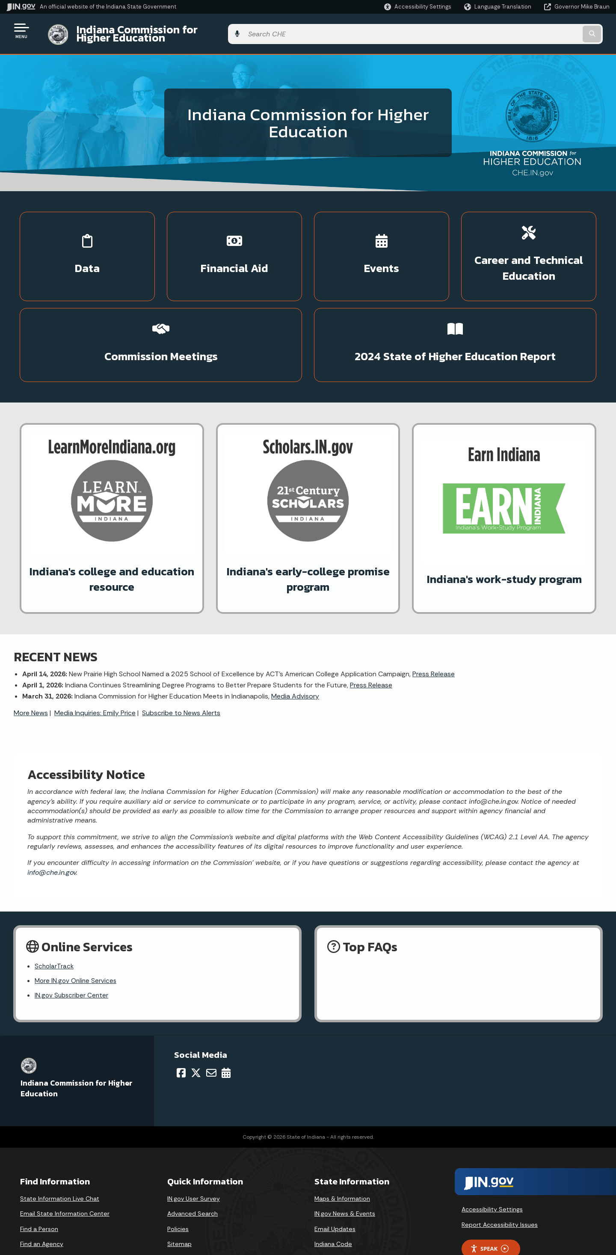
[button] (417, 7)
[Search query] (540, 30)
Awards (324, 1220)
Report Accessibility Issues (500, 1170)
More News (31, 655)
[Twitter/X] (196, 1018)
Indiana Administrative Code (354, 1204)
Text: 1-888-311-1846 (51, 1220)
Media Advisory (295, 639)
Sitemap (179, 1189)
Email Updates (334, 1174)
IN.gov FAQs (183, 1204)
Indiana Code (333, 1189)
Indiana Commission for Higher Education (174, 30)
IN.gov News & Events (344, 1159)
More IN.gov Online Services (77, 925)
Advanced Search (192, 1159)
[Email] (211, 1018)
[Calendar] (226, 1018)
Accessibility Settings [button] (492, 1154)
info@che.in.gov (51, 815)
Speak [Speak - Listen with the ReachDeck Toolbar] (489, 1194)
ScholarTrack (55, 910)
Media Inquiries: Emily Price (95, 655)
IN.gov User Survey (193, 1144)
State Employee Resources (206, 1220)
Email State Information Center (65, 1159)
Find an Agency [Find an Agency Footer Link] (41, 1189)
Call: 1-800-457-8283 (50, 1204)
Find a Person (39, 1174)
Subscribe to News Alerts (181, 655)
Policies (178, 1174)
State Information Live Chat (59, 1144)
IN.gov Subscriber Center (73, 940)
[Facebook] (181, 1018)
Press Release (433, 617)
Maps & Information (342, 1144)
